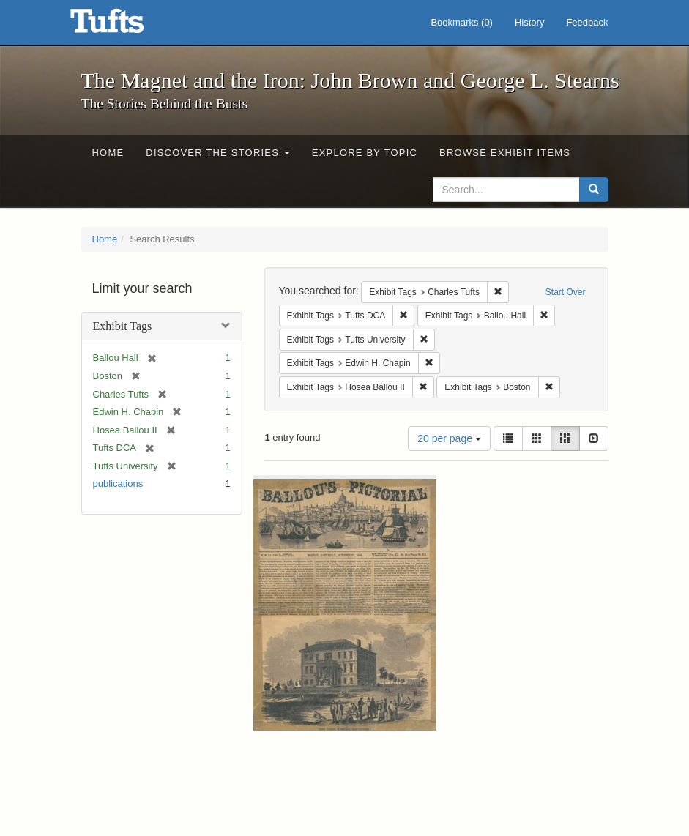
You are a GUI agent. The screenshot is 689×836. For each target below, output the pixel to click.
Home (108, 152)
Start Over (565, 292)
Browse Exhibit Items (504, 152)
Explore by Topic (364, 152)
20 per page (449, 438)
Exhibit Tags (122, 326)
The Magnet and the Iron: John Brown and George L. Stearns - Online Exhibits (125, 25)
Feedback (587, 22)
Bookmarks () (462, 22)
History (529, 22)
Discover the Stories (218, 152)
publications (118, 483)
